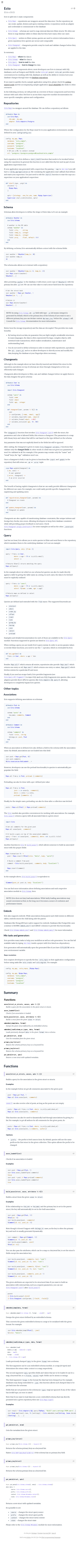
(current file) (47, 1533)
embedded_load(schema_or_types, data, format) (22, 1029)
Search (54, 1533)
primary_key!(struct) (12, 1042)
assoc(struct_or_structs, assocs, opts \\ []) (22, 1004)
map (48, 1313)
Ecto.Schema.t (24, 1313)
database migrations (40, 78)
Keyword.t (37, 1444)
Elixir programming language (50, 1537)
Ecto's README (55, 85)
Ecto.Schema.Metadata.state (25, 1497)
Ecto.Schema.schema (23, 1484)
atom (40, 1313)
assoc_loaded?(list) (12, 1010)
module (22, 1350)
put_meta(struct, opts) (13, 1055)
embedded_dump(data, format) (15, 1023)
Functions (9, 999)
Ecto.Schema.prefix (23, 1492)
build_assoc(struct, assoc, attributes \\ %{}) (22, 1017)
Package (34, 1533)
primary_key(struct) (12, 1048)
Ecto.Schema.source (23, 1489)
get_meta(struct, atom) (13, 1036)
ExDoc (29, 1537)
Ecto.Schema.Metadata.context (27, 1494)
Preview (40, 1533)
